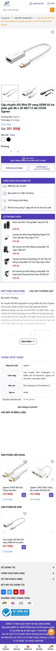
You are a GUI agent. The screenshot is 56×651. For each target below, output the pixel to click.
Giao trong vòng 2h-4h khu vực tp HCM (28, 159)
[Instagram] (22, 592)
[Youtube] (15, 592)
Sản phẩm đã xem (11, 507)
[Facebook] (3, 592)
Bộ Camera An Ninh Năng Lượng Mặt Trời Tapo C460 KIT (31, 248)
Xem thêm (28, 341)
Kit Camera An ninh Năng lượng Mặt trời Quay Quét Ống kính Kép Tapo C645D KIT (31, 273)
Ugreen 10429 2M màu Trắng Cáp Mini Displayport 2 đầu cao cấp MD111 (14, 489)
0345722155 (38, 4)
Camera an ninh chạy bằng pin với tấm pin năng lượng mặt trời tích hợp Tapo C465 (32, 260)
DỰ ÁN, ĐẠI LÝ (42, 168)
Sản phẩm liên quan (13, 455)
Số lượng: (5, 146)
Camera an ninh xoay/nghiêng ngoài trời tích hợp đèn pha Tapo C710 (31, 236)
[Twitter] (9, 592)
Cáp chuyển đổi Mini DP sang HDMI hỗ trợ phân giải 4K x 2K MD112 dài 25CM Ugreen (13, 541)
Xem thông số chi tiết (28, 407)
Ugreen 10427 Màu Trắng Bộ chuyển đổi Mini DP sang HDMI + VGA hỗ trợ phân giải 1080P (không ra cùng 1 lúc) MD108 (41, 489)
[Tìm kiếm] (52, 10)
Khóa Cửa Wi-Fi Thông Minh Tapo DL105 (30, 222)
